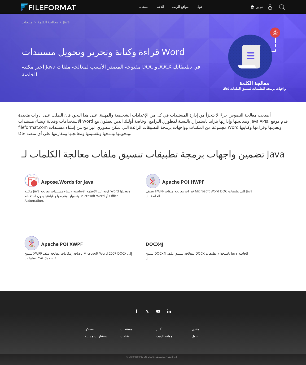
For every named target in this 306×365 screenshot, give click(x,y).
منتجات (143, 7)
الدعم (160, 7)
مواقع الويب (180, 7)
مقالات (123, 335)
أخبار (160, 328)
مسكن (84, 328)
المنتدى (200, 328)
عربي (256, 7)
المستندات (125, 328)
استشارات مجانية (92, 335)
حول (200, 7)
